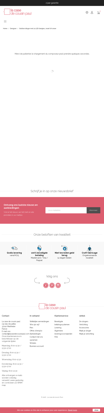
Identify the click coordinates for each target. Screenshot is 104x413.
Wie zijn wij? (35, 325)
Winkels (33, 343)
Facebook (45, 285)
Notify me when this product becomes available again (91, 88)
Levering (57, 328)
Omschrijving (38, 108)
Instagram (58, 285)
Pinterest (52, 285)
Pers (31, 328)
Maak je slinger (85, 331)
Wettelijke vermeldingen (39, 321)
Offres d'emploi (36, 331)
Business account (37, 346)
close (96, 410)
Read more (72, 410)
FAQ (56, 337)
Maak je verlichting (86, 334)
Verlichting (83, 325)
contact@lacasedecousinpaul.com (15, 334)
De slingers (83, 321)
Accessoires (84, 328)
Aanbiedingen (35, 334)
